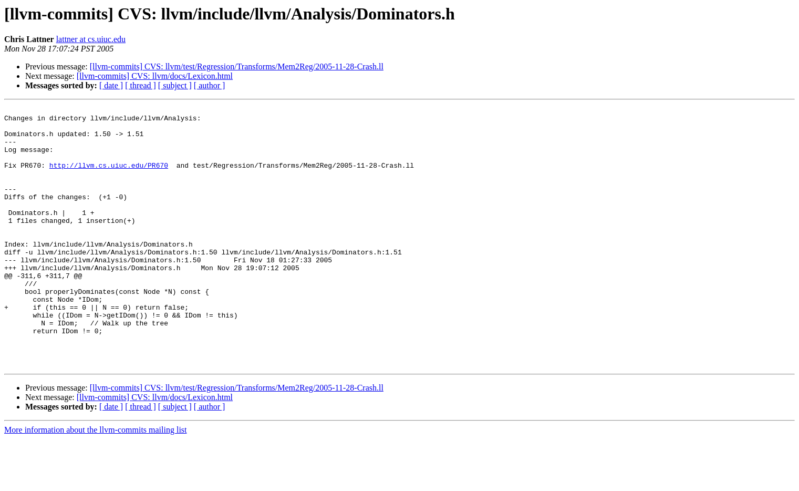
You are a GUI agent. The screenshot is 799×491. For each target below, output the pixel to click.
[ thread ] (140, 85)
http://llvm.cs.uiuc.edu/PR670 (108, 177)
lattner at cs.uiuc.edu (91, 39)
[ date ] (111, 85)
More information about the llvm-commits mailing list (95, 481)
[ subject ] (175, 85)
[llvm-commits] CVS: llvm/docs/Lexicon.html (155, 75)
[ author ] (209, 85)
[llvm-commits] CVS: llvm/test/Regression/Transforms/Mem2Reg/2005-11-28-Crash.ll (236, 66)
